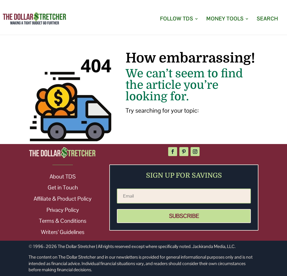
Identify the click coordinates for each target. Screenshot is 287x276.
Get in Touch (63, 187)
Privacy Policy (63, 210)
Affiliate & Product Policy (63, 198)
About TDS (63, 176)
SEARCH (267, 19)
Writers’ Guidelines (62, 232)
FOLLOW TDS (176, 19)
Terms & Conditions (62, 220)
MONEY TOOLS (225, 19)
